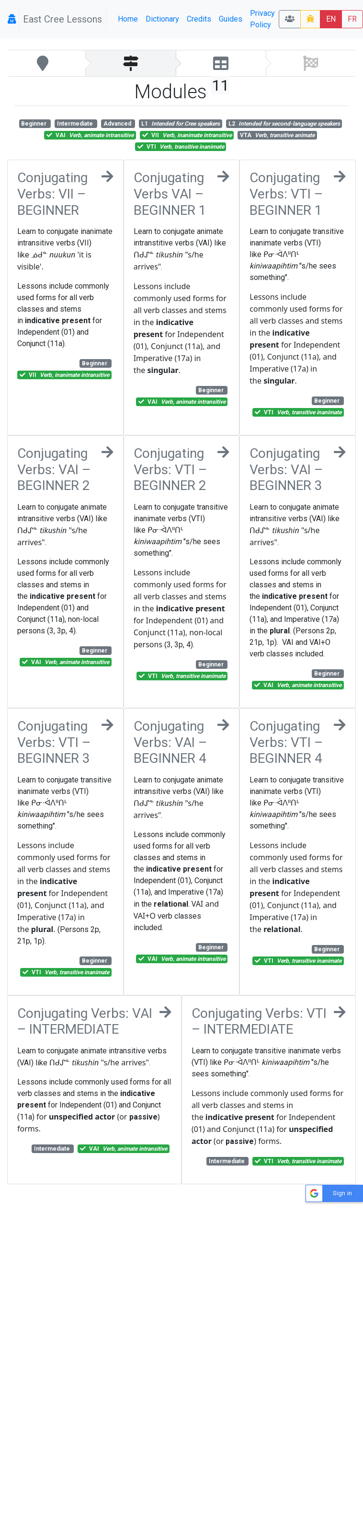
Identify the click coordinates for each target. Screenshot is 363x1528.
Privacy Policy (262, 19)
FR (352, 18)
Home (128, 18)
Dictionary (162, 18)
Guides (230, 18)
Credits (199, 18)
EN (331, 18)
